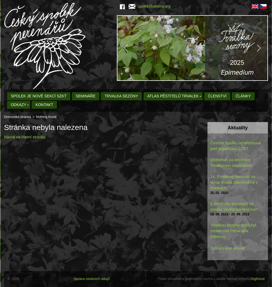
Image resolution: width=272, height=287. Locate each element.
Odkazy (19, 105)
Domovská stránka (17, 117)
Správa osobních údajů (91, 279)
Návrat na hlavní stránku (24, 137)
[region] (192, 48)
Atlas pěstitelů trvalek (173, 96)
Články (243, 96)
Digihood (257, 279)
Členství (217, 96)
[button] (192, 48)
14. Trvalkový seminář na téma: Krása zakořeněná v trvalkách (234, 182)
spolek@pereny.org (150, 6)
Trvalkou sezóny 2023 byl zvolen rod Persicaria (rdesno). (233, 231)
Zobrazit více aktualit (227, 248)
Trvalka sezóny (121, 96)
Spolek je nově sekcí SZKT (38, 96)
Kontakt (44, 105)
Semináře (85, 96)
